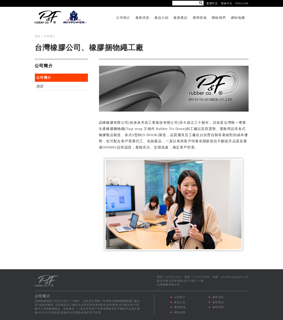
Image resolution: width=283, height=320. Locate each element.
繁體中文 (212, 3)
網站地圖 (238, 17)
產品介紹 (161, 17)
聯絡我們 (219, 17)
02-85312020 (173, 276)
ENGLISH (242, 3)
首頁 (37, 36)
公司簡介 (123, 17)
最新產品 (180, 17)
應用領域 (200, 17)
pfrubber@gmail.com (234, 276)
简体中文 (226, 3)
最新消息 (142, 17)
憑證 (40, 86)
